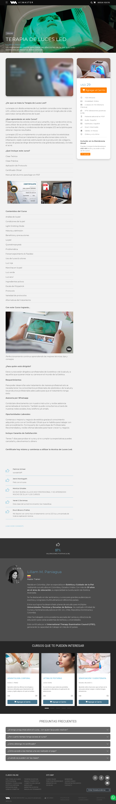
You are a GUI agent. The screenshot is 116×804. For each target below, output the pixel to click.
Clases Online (51, 779)
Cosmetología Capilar (32, 783)
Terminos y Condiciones (83, 799)
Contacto (68, 785)
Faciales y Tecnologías (14, 783)
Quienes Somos (70, 781)
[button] (47, 708)
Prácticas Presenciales (54, 781)
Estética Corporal (12, 785)
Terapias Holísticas (31, 779)
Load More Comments (15, 526)
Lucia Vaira (47, 683)
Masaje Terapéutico (31, 781)
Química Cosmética (12, 789)
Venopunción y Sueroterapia (92, 678)
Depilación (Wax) (11, 787)
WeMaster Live (51, 783)
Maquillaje (28, 785)
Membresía (68, 779)
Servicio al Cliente (101, 799)
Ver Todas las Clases (13, 779)
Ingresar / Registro (104, 2)
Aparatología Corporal (18, 678)
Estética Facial (11, 781)
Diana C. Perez (12, 683)
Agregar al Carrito (93, 90)
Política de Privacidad (64, 799)
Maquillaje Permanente (32, 789)
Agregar (85, 154)
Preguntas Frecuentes (73, 783)
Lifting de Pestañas (52, 678)
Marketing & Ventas (31, 787)
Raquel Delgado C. (85, 683)
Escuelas (49, 785)
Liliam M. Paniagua (15, 45)
